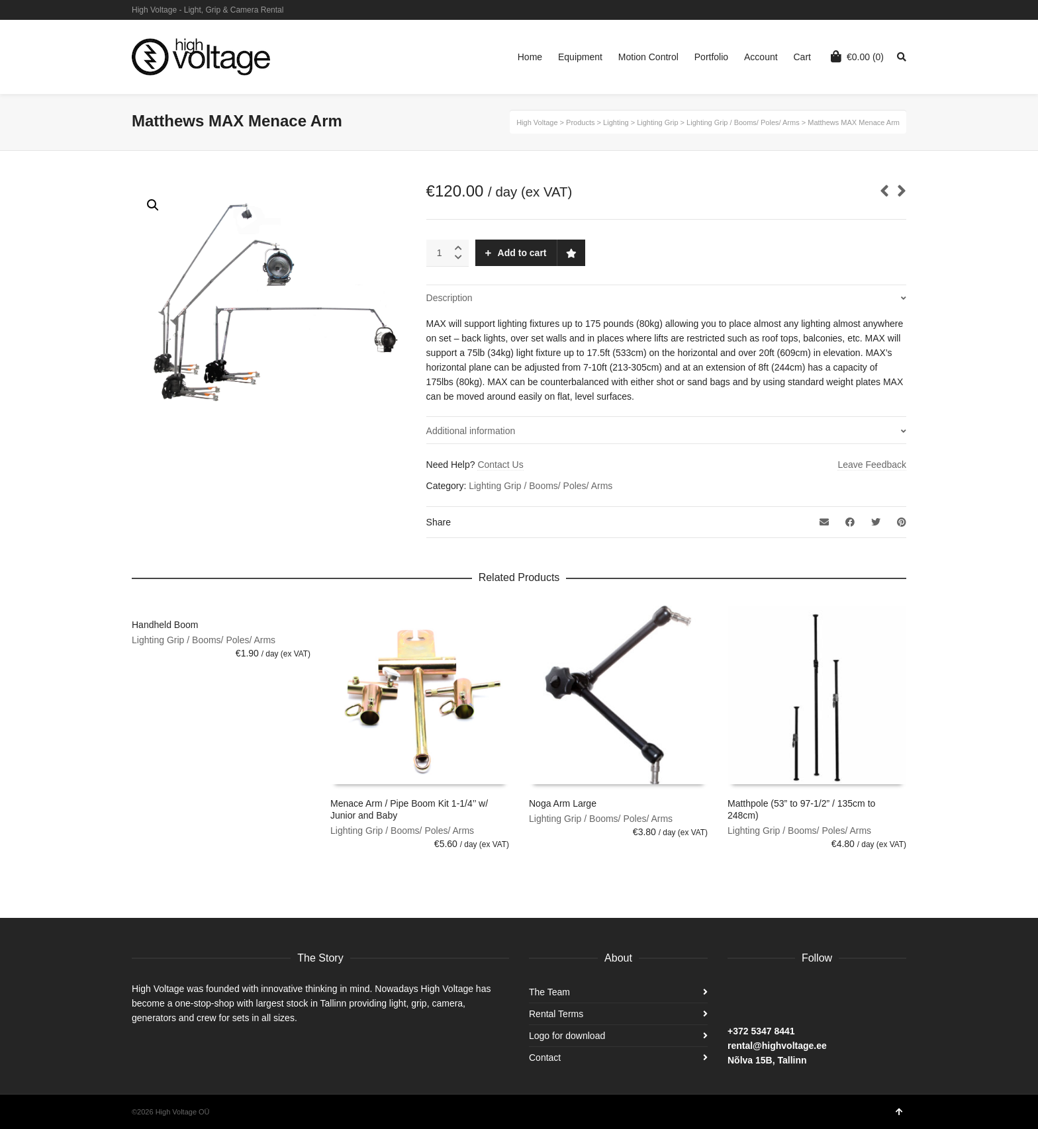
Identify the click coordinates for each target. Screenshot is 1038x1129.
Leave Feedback (871, 464)
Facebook (905, 10)
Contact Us (500, 464)
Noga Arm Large (562, 803)
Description (449, 298)
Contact (545, 1057)
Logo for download (567, 1035)
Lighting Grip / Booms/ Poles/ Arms (540, 485)
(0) (857, 56)
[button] (153, 205)
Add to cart (522, 253)
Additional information (471, 431)
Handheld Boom (165, 624)
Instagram (886, 10)
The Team (549, 992)
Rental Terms (556, 1014)
